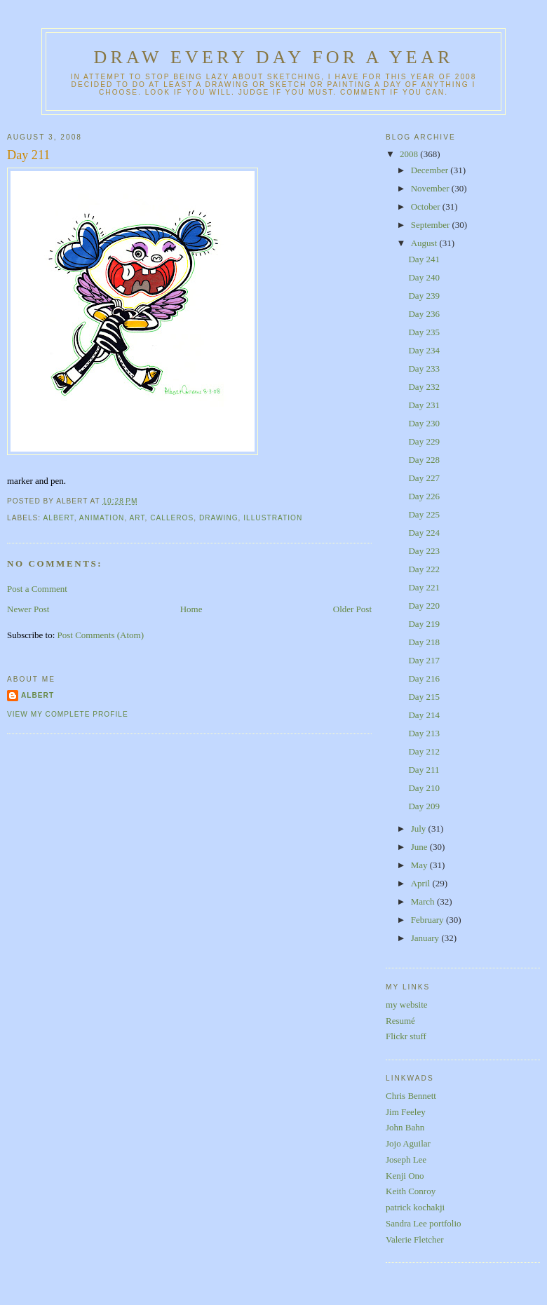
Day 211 (28, 155)
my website (407, 1004)
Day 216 (423, 678)
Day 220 (423, 605)
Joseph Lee (406, 1159)
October (427, 206)
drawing (218, 518)
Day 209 (423, 806)
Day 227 (423, 478)
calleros (172, 518)
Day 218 (423, 642)
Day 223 (423, 551)
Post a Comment (37, 588)
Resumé (400, 1020)
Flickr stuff (406, 1036)
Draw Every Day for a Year (274, 57)
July (419, 828)
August (425, 243)
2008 (410, 154)
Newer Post (28, 609)
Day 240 (423, 277)
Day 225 (423, 514)
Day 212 (423, 751)
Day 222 (423, 569)
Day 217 (423, 660)
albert (58, 518)
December (431, 170)
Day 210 (423, 788)
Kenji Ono (405, 1175)
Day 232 (423, 386)
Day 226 (423, 496)
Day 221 (423, 587)
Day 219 (423, 623)
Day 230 (423, 423)
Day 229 (423, 441)
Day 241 (423, 259)
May (420, 865)
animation (102, 518)
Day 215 (423, 696)
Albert (37, 695)
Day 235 (423, 332)
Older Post (352, 609)
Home (191, 609)
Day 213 (423, 733)
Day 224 (423, 532)
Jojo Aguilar (408, 1143)
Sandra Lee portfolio (423, 1223)
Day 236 (423, 314)
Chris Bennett (411, 1095)
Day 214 (423, 715)
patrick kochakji (415, 1207)
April (422, 883)
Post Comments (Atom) (101, 635)
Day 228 (423, 459)
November (431, 188)
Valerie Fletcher (415, 1239)
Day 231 (423, 405)
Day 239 (423, 295)
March (424, 901)
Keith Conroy (410, 1191)
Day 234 (423, 350)
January (426, 938)
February (428, 919)
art (136, 518)
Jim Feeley (406, 1112)
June (420, 846)
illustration (272, 518)
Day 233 (423, 368)
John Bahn (405, 1127)
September (431, 224)
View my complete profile (67, 714)
